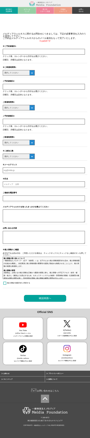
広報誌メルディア (63, 10)
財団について (52, 379)
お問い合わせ (81, 10)
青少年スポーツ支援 (45, 10)
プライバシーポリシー (55, 373)
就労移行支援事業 (9, 10)
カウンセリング (27, 10)
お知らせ (6, 373)
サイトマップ (7, 379)
